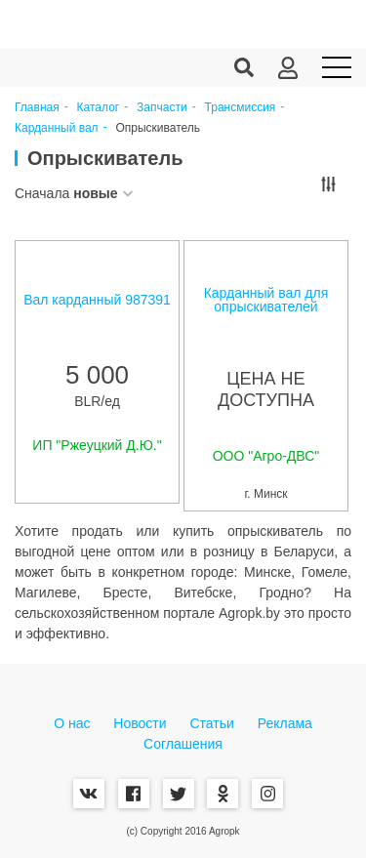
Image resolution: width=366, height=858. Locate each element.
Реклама (285, 723)
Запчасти (162, 108)
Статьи (211, 723)
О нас (72, 723)
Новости (139, 723)
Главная (37, 108)
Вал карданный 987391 (97, 299)
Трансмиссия (240, 108)
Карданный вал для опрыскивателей (266, 299)
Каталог (98, 108)
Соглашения (183, 744)
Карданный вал (57, 128)
